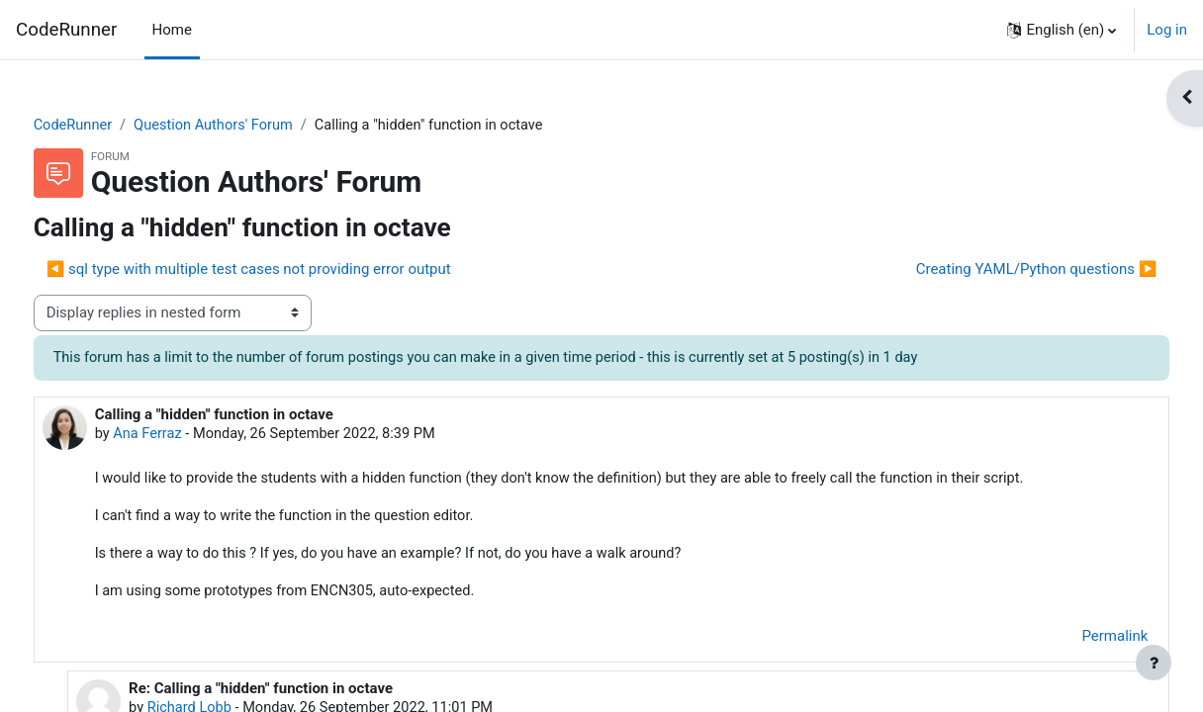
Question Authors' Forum (254, 125)
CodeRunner (66, 30)
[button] (1061, 29)
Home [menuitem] (172, 30)
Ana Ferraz (186, 435)
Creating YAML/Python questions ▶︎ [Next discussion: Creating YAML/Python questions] (999, 270)
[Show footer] (1153, 662)
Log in (1167, 30)
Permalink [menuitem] (1078, 641)
